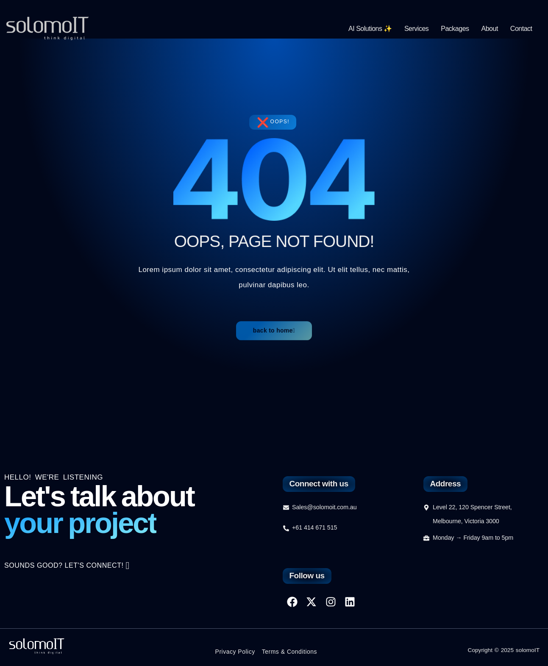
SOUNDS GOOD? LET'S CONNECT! (70, 570)
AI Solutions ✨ (370, 28)
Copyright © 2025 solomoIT (503, 650)
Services (416, 28)
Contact (521, 28)
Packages (455, 28)
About (489, 28)
